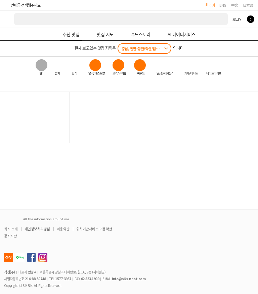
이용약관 (63, 228)
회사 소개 (11, 228)
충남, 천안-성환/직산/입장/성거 (144, 48)
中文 (234, 5)
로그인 (237, 19)
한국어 (210, 5)
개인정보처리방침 (37, 228)
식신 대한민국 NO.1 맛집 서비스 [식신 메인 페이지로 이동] (7, 19)
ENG (222, 5)
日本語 (248, 5)
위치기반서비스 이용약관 (94, 228)
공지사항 (10, 235)
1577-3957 (63, 278)
